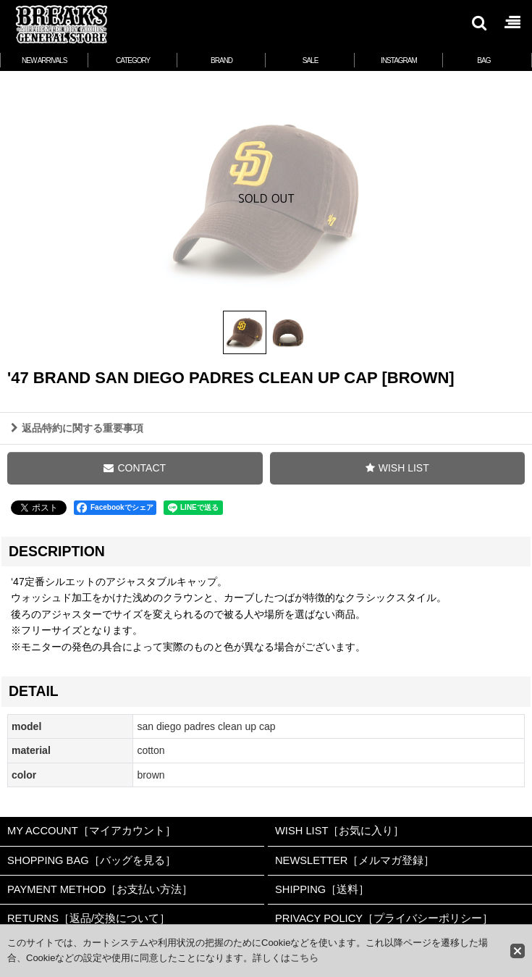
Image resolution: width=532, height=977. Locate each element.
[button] (478, 22)
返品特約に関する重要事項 (77, 428)
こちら (304, 957)
